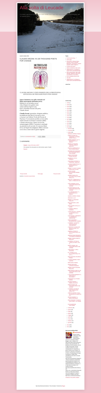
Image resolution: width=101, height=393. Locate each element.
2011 (68, 326)
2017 (68, 119)
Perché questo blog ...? (71, 58)
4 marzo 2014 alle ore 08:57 (33, 145)
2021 (68, 112)
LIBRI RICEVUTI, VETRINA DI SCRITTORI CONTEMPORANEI (73, 70)
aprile (69, 317)
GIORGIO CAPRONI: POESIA (74, 133)
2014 (68, 125)
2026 (68, 102)
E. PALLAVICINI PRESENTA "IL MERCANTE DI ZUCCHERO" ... (74, 276)
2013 (68, 127)
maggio (69, 315)
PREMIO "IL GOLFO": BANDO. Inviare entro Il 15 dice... (74, 169)
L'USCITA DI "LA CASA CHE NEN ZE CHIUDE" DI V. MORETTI (74, 228)
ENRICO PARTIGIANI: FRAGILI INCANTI (72, 156)
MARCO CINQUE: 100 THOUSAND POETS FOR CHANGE (74, 246)
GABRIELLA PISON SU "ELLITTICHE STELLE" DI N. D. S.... (74, 232)
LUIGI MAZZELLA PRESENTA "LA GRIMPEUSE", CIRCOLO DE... (74, 217)
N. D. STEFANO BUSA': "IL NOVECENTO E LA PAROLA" (73, 193)
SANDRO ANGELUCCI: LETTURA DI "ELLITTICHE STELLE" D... (74, 176)
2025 (68, 104)
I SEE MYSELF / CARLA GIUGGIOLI (73, 250)
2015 (68, 123)
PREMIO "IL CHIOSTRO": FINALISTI (73, 200)
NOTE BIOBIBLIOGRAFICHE (73, 76)
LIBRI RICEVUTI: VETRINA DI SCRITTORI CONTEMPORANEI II (74, 80)
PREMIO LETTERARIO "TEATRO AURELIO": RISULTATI (73, 145)
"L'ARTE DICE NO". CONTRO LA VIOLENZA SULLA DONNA (74, 213)
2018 (68, 117)
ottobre (69, 132)
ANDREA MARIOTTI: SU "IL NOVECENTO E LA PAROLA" (74, 141)
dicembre (70, 128)
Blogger (63, 386)
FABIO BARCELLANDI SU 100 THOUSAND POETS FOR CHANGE (74, 271)
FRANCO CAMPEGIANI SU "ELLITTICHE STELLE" (74, 149)
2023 (68, 108)
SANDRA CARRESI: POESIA (74, 196)
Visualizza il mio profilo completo (72, 377)
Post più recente (23, 173)
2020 (68, 114)
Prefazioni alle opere (71, 66)
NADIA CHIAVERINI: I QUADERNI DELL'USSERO (74, 220)
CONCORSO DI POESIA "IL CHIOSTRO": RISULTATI (74, 162)
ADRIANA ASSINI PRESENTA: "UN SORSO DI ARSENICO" (74, 236)
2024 (68, 106)
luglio (69, 311)
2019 (68, 115)
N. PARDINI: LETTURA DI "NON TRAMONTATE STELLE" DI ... (73, 290)
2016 (68, 121)
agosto (69, 309)
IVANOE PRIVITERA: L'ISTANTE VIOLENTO (73, 265)
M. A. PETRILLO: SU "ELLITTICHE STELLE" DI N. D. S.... (74, 254)
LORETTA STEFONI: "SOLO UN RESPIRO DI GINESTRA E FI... (74, 294)
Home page (40, 173)
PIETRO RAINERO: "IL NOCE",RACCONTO (73, 298)
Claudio (25, 145)
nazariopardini (78, 332)
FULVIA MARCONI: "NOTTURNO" (72, 305)
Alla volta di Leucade (41, 7)
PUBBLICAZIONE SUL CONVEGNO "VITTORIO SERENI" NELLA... (74, 137)
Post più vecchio (56, 173)
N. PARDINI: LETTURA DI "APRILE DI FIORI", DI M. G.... (74, 242)
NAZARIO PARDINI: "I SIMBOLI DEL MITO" (73, 282)
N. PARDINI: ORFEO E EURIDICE (73, 209)
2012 (68, 324)
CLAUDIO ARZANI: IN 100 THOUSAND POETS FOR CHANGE (74, 189)
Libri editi (68, 77)
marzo (69, 318)
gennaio (70, 322)
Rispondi (25, 149)
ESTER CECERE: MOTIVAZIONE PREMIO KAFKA (73, 172)
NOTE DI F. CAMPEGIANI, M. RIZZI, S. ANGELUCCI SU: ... (74, 180)
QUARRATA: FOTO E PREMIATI (72, 159)
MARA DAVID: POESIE (73, 262)
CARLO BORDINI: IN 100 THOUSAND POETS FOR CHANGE (74, 185)
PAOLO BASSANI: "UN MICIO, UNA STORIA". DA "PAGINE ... (74, 301)
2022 (68, 110)
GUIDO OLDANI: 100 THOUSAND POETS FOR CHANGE (74, 286)
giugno (69, 313)
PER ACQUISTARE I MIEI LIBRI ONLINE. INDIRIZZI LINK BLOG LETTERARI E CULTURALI (73, 73)
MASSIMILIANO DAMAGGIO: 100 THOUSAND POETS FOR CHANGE (74, 152)
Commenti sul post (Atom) (29, 176)
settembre (70, 307)
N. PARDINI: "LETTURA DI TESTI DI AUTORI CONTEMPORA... (73, 224)
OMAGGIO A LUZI (72, 198)
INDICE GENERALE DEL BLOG (73, 68)
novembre (70, 130)
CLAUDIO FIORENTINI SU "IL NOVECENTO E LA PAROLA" (74, 165)
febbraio (70, 320)
